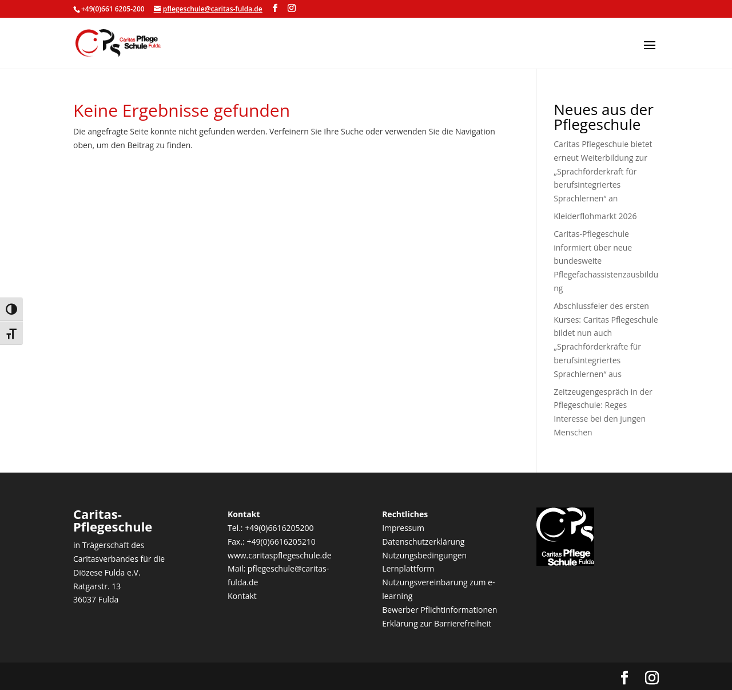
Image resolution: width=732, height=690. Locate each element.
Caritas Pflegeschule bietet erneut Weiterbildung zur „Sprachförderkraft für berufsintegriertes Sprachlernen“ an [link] (603, 171)
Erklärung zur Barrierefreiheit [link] (436, 623)
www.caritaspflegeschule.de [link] (280, 555)
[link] (118, 42)
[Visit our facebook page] (275, 8)
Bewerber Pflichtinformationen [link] (439, 609)
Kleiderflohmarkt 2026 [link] (595, 216)
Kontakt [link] (242, 595)
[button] (649, 53)
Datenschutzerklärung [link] (423, 541)
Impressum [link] (403, 527)
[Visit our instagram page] (292, 8)
